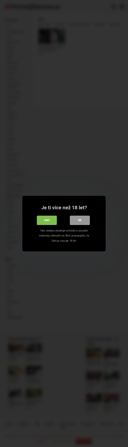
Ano (47, 220)
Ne (80, 220)
